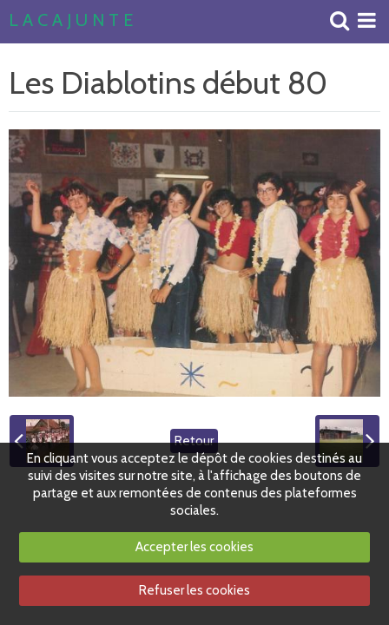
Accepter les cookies (194, 547)
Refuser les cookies (194, 590)
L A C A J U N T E (71, 20)
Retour (194, 441)
